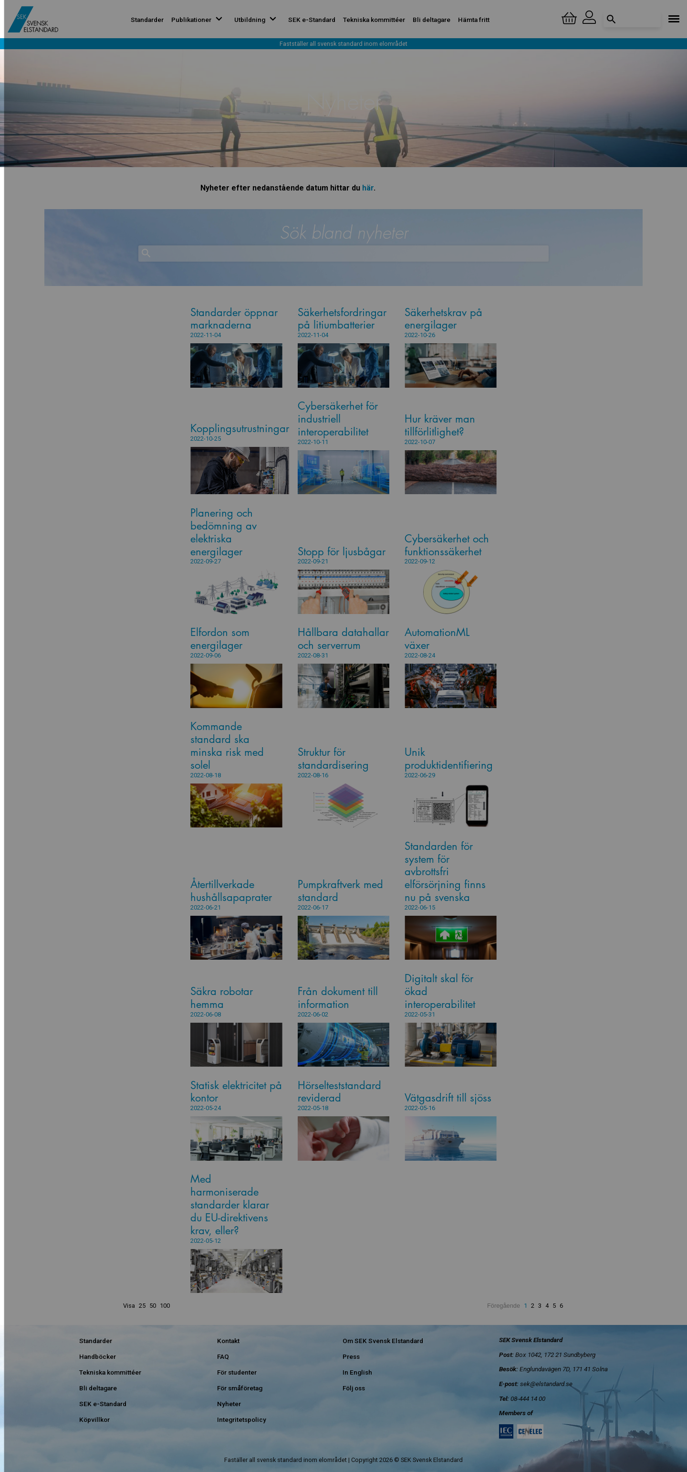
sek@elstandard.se (546, 1383)
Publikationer (199, 19)
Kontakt (228, 1341)
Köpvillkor (94, 1419)
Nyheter (229, 1404)
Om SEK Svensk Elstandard (383, 1341)
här (368, 187)
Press (351, 1356)
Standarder (147, 19)
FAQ (223, 1356)
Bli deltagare (431, 19)
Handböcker (97, 1356)
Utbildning (257, 19)
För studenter (237, 1372)
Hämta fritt (473, 19)
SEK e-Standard (311, 19)
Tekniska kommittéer (374, 19)
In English (357, 1372)
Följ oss (354, 1388)
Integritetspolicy (241, 1419)
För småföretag (239, 1388)
